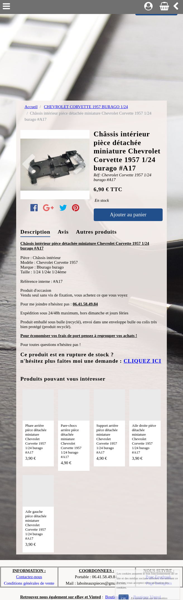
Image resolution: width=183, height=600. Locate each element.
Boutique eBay (117, 597)
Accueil (31, 107)
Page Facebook (158, 577)
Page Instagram (159, 583)
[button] (25, 164)
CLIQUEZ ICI (142, 361)
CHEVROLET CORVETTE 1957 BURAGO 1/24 (86, 107)
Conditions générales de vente (29, 583)
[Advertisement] (91, 56)
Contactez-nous (29, 577)
